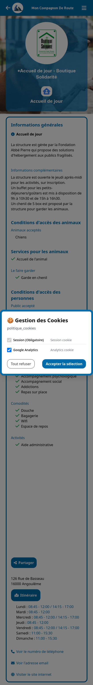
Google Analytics (25, 350)
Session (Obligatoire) (28, 340)
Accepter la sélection (64, 363)
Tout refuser (21, 363)
